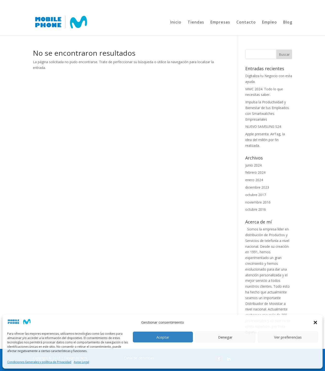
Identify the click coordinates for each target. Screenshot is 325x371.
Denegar (225, 337)
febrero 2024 (255, 172)
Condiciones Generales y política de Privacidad (39, 362)
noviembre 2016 (257, 202)
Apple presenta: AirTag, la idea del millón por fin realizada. (265, 140)
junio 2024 (253, 165)
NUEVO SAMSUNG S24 (263, 126)
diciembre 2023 (257, 187)
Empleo (269, 22)
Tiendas (196, 22)
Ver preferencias (288, 337)
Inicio (175, 22)
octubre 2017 (255, 194)
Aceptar (162, 337)
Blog (287, 22)
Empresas (220, 22)
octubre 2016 (255, 209)
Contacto (246, 22)
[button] (315, 322)
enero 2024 (254, 180)
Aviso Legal (81, 362)
